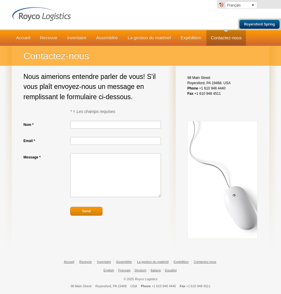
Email (29, 141)
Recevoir (48, 37)
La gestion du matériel (149, 37)
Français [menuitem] (234, 5)
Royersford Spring (259, 24)
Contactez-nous (226, 37)
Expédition (191, 37)
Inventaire (76, 37)
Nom (28, 125)
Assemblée (107, 37)
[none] (241, 5)
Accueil (23, 37)
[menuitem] (241, 5)
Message (32, 157)
